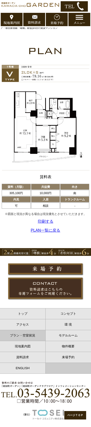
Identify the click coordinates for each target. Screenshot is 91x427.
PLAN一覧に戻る (45, 230)
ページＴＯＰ (75, 415)
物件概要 (68, 346)
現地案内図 (23, 346)
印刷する (45, 221)
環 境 (68, 324)
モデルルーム (68, 335)
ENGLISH (23, 368)
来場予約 (68, 357)
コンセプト (68, 313)
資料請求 (22, 357)
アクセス (22, 324)
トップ (22, 313)
